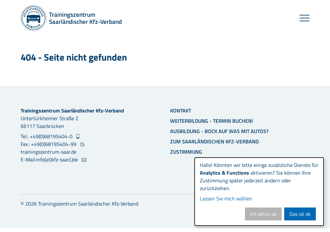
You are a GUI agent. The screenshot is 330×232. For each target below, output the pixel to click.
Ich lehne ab (263, 214)
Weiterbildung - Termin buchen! (211, 121)
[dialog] (259, 192)
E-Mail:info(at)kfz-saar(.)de (50, 159)
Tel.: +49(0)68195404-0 (47, 136)
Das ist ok (300, 214)
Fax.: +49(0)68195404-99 (49, 144)
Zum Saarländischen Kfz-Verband (214, 141)
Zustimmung (186, 152)
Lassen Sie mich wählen (226, 198)
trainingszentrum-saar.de (48, 152)
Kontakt (180, 110)
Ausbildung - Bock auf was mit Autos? (219, 131)
